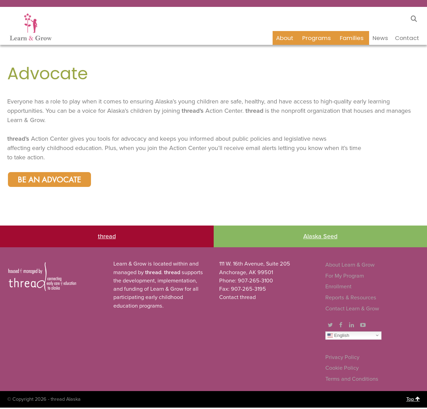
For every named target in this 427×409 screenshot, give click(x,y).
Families (352, 38)
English (338, 336)
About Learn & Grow (350, 266)
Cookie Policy (342, 369)
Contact (407, 38)
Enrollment (338, 288)
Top (413, 400)
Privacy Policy (342, 358)
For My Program (344, 277)
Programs (316, 38)
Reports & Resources (350, 299)
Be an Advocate (51, 181)
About (284, 38)
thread (107, 237)
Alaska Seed (320, 237)
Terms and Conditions (351, 380)
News (380, 38)
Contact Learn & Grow (352, 309)
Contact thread (237, 298)
